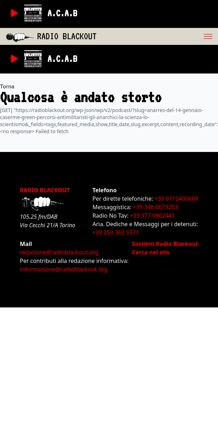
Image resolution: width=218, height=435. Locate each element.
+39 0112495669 (176, 198)
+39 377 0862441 (152, 215)
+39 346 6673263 (155, 207)
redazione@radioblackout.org (59, 252)
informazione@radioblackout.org (64, 269)
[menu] (157, 36)
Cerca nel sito (151, 252)
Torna (7, 86)
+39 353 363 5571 (115, 232)
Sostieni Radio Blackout (165, 244)
